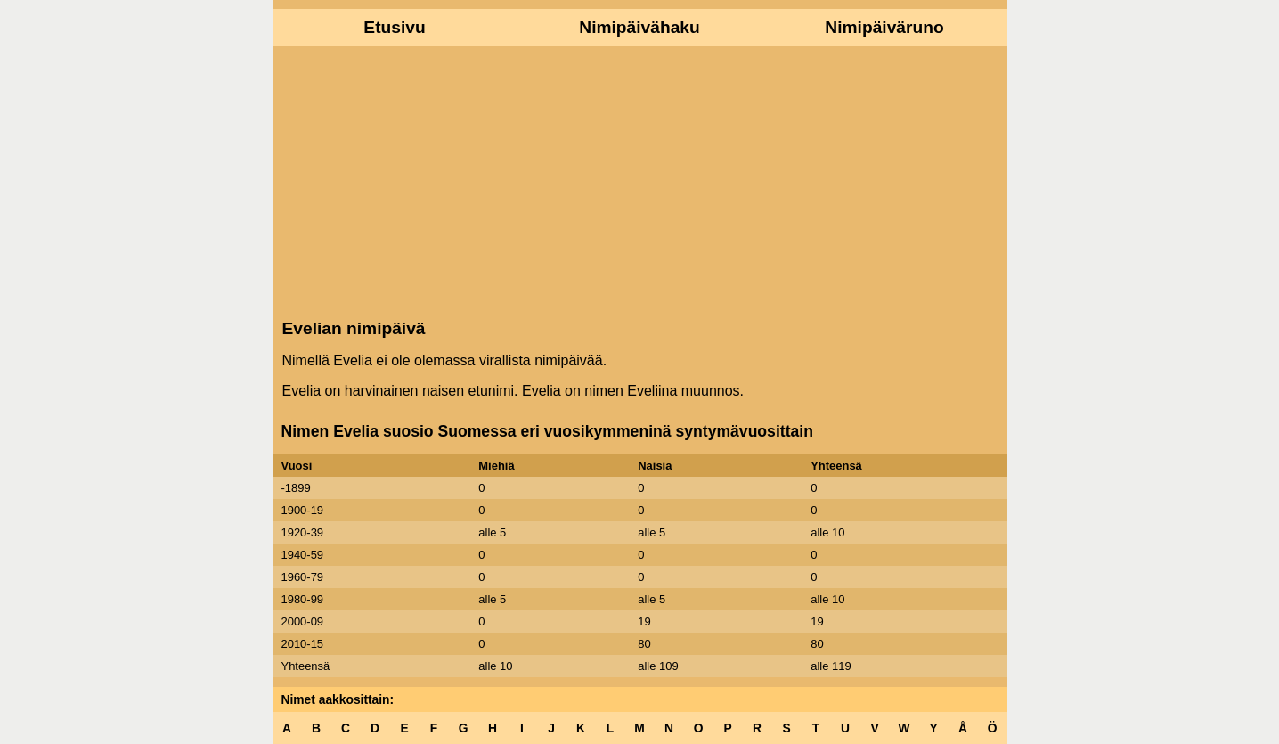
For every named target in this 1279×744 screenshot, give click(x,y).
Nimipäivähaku (639, 27)
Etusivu (394, 27)
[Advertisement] (640, 181)
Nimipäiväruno (884, 27)
